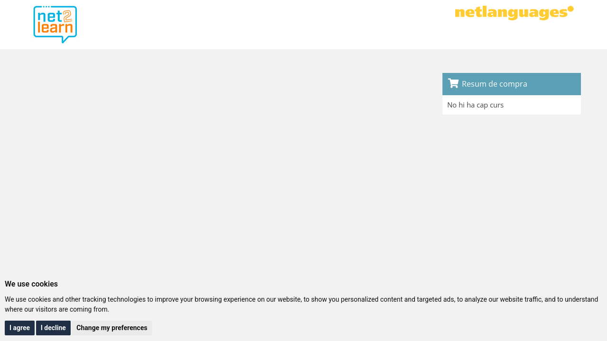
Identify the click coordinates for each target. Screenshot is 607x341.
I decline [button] (53, 328)
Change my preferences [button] (111, 328)
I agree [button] (19, 328)
